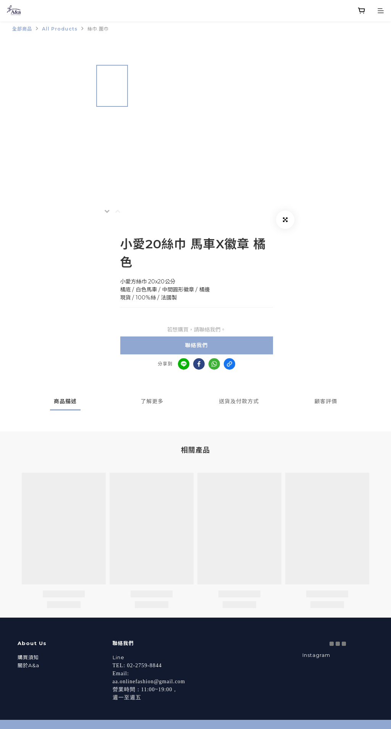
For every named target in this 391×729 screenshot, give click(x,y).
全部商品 (22, 29)
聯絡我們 (196, 345)
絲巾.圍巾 (98, 29)
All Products (60, 29)
